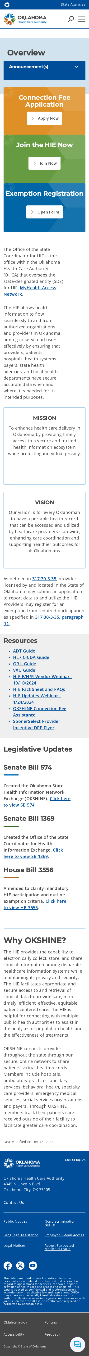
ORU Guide (24, 664)
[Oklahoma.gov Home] (7, 4)
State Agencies (73, 4)
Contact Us (14, 1202)
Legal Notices (15, 1245)
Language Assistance (21, 1235)
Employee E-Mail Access (64, 1235)
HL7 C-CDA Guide (31, 657)
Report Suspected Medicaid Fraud (59, 1247)
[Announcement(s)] (44, 67)
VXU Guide (24, 670)
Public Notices (15, 1221)
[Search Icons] (71, 19)
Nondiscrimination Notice (60, 1223)
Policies (51, 1322)
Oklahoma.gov (15, 1322)
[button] (44, 118)
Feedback (52, 1334)
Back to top (75, 1159)
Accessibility (14, 1334)
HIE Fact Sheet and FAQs (39, 689)
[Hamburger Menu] (81, 19)
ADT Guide (24, 651)
